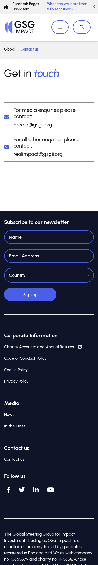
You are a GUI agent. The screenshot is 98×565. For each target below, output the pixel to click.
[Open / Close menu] (60, 27)
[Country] (49, 275)
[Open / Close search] (82, 27)
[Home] (20, 27)
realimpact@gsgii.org (38, 154)
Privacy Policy (16, 381)
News (9, 414)
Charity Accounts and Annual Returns (43, 346)
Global (9, 49)
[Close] (94, 7)
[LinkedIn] (36, 489)
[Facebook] (8, 489)
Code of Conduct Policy (25, 358)
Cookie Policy (16, 369)
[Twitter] (21, 489)
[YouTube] (50, 489)
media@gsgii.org (33, 124)
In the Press (14, 425)
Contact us (14, 459)
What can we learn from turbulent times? (67, 6)
